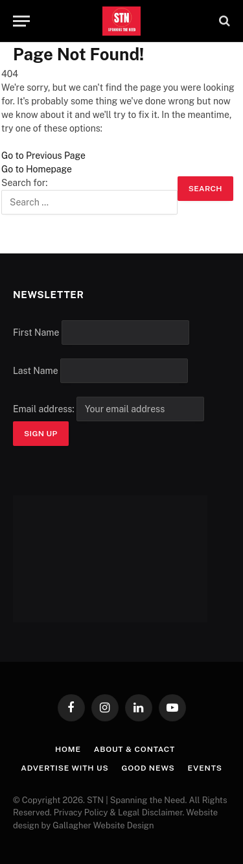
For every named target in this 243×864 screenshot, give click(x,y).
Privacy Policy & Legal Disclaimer (118, 812)
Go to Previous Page (43, 155)
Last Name (35, 371)
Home (68, 749)
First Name (36, 332)
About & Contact (134, 749)
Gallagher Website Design (103, 825)
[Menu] (21, 21)
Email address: (108, 409)
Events (205, 768)
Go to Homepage (36, 169)
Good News (148, 768)
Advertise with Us (64, 768)
